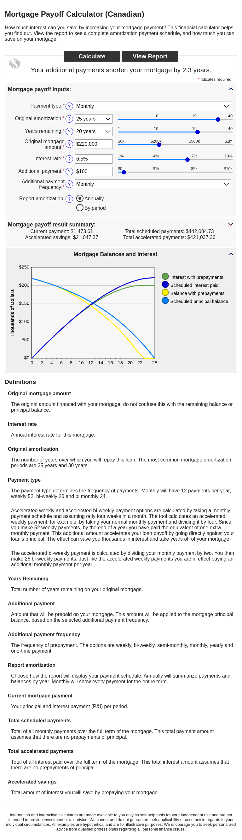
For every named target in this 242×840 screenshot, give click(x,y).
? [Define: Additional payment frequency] (69, 184)
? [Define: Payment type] (69, 106)
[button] (121, 89)
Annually (94, 198)
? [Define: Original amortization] (69, 118)
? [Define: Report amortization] (69, 199)
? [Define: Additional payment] (69, 171)
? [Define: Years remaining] (69, 131)
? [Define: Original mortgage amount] (69, 144)
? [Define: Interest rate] (69, 159)
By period (95, 208)
